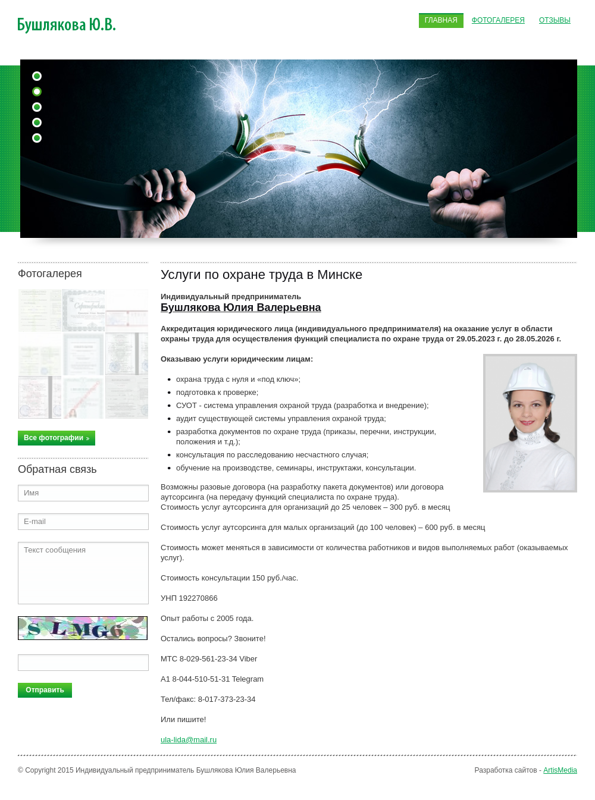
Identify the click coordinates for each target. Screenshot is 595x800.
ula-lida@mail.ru (189, 739)
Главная (441, 20)
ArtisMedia (560, 770)
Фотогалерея (498, 20)
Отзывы (555, 20)
